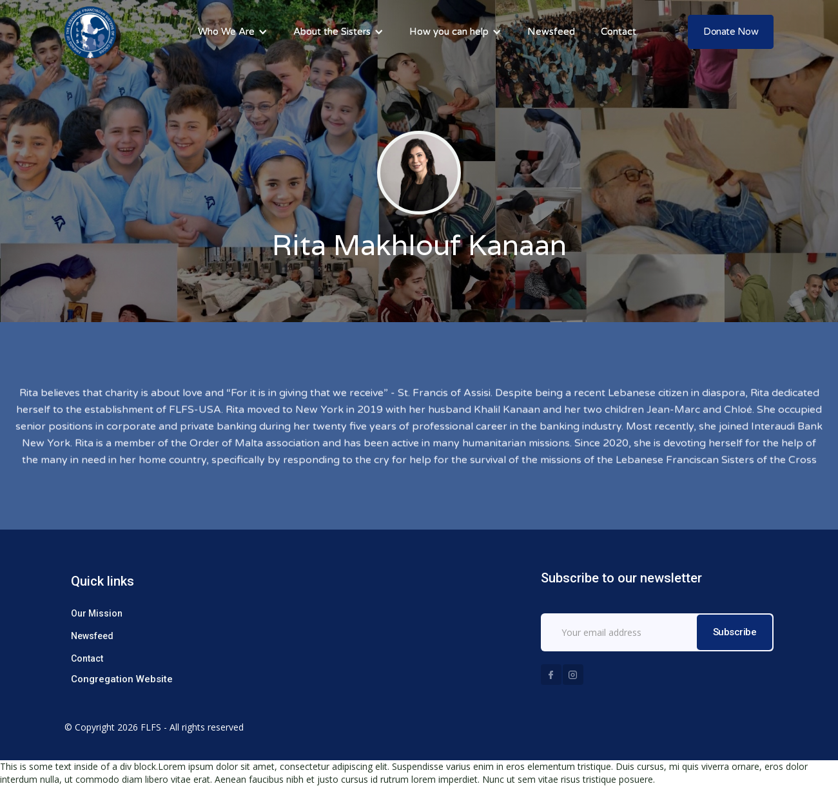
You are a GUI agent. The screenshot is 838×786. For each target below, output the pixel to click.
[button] (232, 32)
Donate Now (730, 31)
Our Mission (96, 613)
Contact (87, 658)
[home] (90, 32)
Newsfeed (92, 636)
